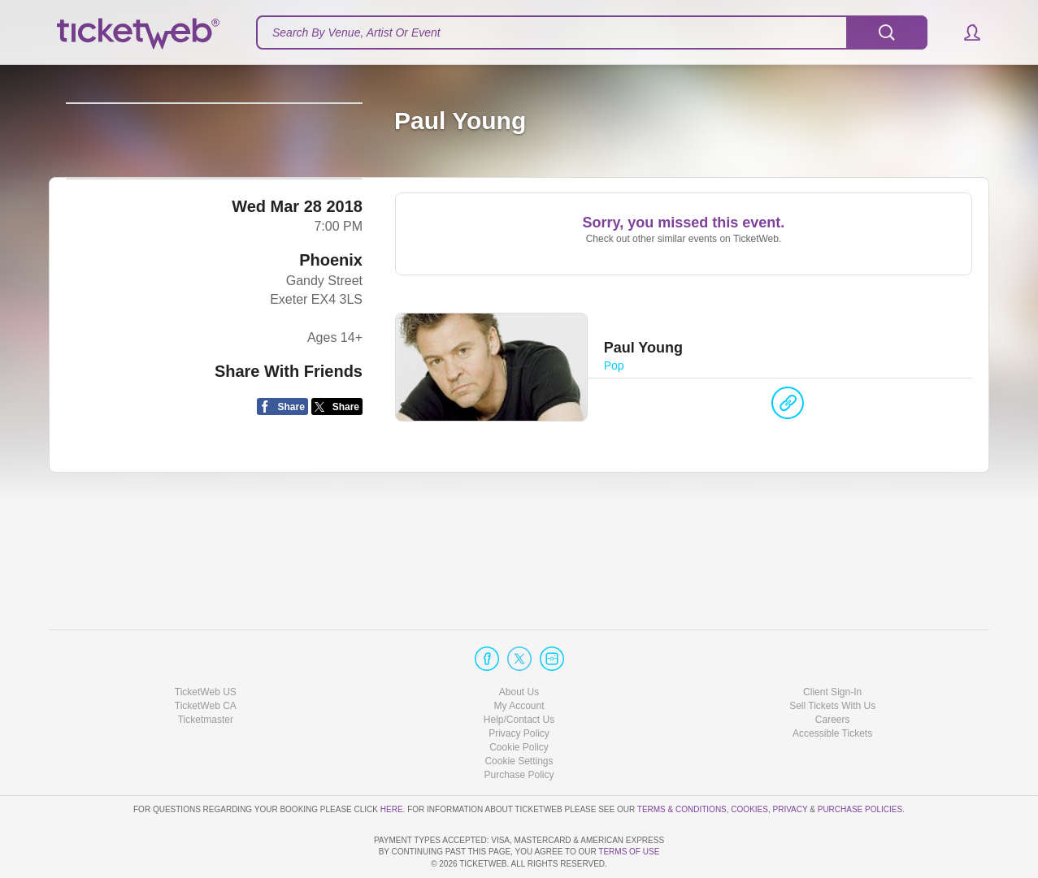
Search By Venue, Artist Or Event (356, 32)
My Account (518, 659)
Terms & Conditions (682, 762)
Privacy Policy (519, 687)
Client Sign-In (832, 645)
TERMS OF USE (628, 851)
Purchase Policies (860, 762)
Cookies (749, 762)
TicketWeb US (206, 645)
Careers (832, 673)
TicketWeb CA (206, 659)
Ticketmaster (205, 673)
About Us (519, 645)
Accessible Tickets (832, 687)
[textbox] (591, 32)
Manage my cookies (519, 714)
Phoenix (331, 381)
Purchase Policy (519, 728)
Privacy (790, 762)
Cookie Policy (519, 701)
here (391, 762)
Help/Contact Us (519, 673)
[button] (964, 32)
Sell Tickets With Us (832, 659)
